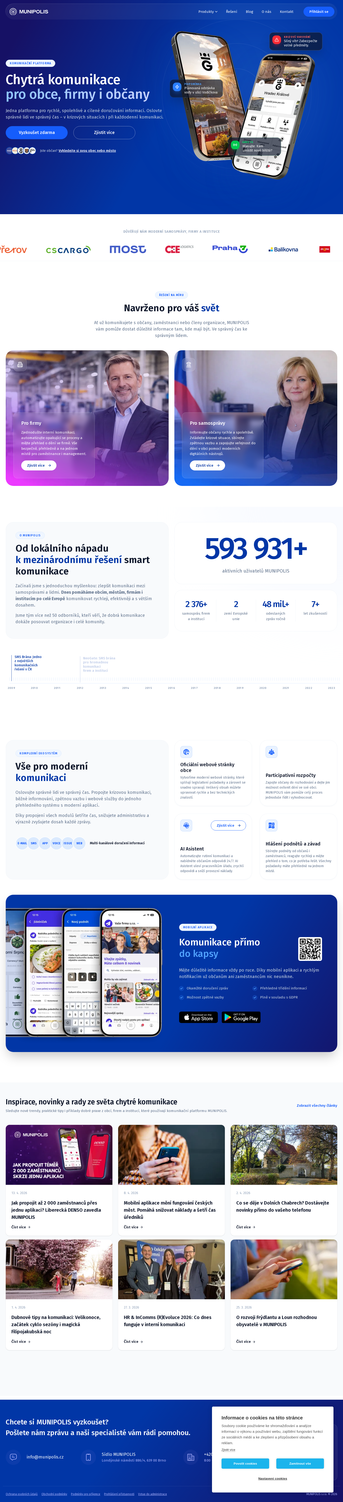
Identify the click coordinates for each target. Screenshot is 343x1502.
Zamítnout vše (300, 1463)
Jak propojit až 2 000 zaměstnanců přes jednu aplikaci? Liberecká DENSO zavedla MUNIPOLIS (56, 1210)
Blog (249, 12)
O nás (266, 12)
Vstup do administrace (152, 1494)
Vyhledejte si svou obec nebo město (87, 151)
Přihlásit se (318, 12)
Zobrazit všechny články (317, 1105)
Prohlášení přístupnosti (119, 1494)
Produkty (207, 12)
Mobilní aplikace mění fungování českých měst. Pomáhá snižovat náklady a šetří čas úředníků (170, 1210)
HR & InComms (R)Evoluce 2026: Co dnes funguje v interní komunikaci (168, 1320)
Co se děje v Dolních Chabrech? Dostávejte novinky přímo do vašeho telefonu (282, 1206)
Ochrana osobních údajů (22, 1494)
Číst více (18, 1227)
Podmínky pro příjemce (85, 1494)
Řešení (231, 12)
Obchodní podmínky (54, 1494)
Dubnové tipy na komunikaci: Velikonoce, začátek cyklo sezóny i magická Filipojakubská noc (56, 1324)
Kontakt (286, 12)
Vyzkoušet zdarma (37, 132)
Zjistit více (104, 132)
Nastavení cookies (272, 1478)
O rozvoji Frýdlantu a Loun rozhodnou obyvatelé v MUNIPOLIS (276, 1320)
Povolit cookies (245, 1463)
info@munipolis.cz (45, 1457)
